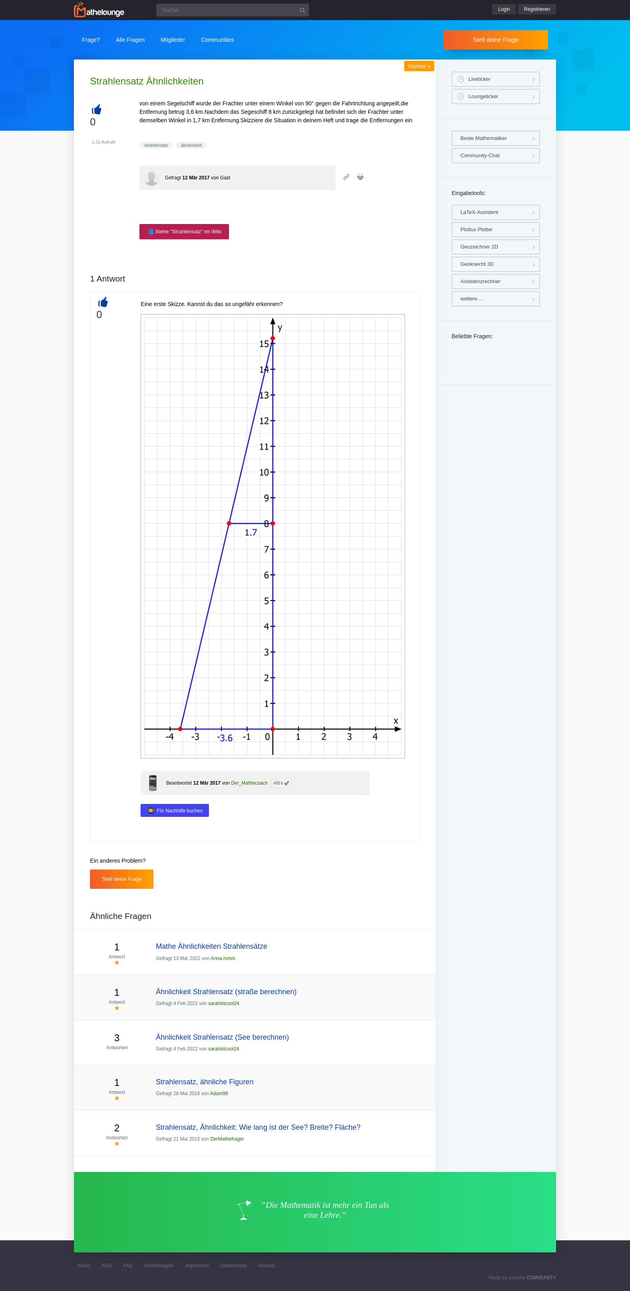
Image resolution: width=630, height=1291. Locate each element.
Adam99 (219, 1093)
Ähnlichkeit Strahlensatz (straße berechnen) (226, 992)
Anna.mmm (223, 958)
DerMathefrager (227, 1139)
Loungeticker (483, 96)
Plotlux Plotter (476, 229)
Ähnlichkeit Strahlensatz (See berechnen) (222, 1037)
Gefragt (173, 178)
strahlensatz (156, 145)
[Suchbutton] (302, 10)
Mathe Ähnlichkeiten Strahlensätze (211, 946)
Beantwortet (179, 783)
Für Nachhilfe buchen (179, 811)
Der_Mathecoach (249, 783)
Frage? (91, 40)
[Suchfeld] (232, 10)
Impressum (197, 1265)
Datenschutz (233, 1265)
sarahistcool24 (223, 1003)
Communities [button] (217, 40)
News (84, 1265)
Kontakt (267, 1265)
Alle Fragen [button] (130, 40)
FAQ (128, 1265)
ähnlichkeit (191, 145)
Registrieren (537, 9)
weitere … (472, 299)
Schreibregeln (159, 1265)
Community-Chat (480, 155)
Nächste (419, 66)
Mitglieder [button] (173, 40)
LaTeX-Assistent (479, 212)
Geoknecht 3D (477, 264)
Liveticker (479, 79)
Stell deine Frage (495, 39)
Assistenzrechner (480, 281)
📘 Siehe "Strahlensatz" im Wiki (184, 231)
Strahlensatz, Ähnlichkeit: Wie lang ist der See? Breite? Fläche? (258, 1127)
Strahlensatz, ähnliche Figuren (205, 1082)
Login (504, 9)
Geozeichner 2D (479, 247)
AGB (106, 1265)
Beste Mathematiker (483, 138)
